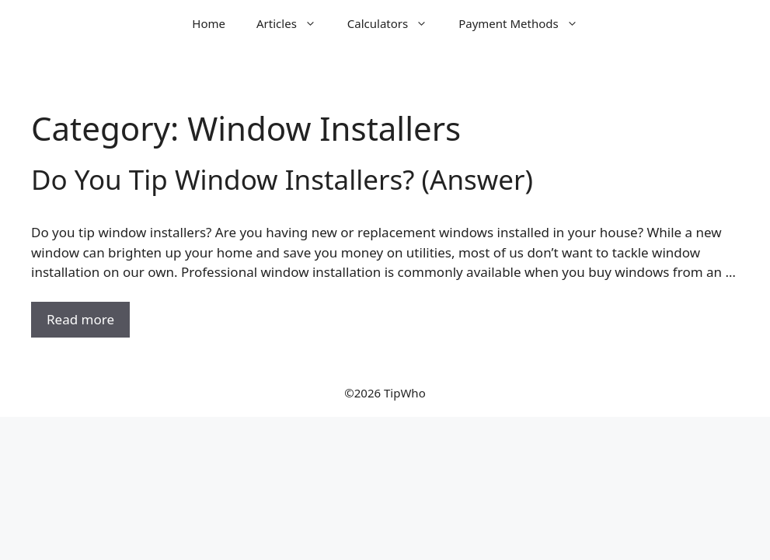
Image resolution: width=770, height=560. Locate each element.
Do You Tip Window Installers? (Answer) (282, 179)
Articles (294, 23)
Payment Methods (525, 23)
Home (208, 23)
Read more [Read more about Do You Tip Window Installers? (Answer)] (80, 319)
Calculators (395, 23)
